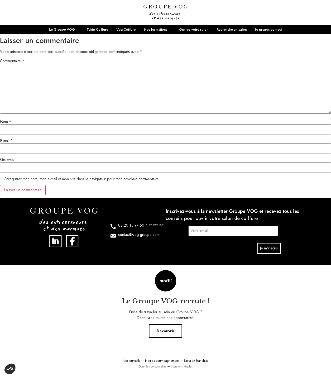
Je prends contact (268, 29)
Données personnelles (152, 366)
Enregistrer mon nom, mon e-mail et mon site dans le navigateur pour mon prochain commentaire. (82, 179)
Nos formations (155, 29)
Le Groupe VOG (62, 29)
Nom (5, 122)
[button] (10, 369)
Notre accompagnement (162, 360)
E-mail (6, 141)
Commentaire (12, 61)
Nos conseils (131, 360)
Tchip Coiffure (97, 29)
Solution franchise (196, 360)
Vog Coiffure (126, 29)
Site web (7, 160)
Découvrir (165, 330)
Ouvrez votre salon (193, 29)
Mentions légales (181, 366)
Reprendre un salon (232, 29)
